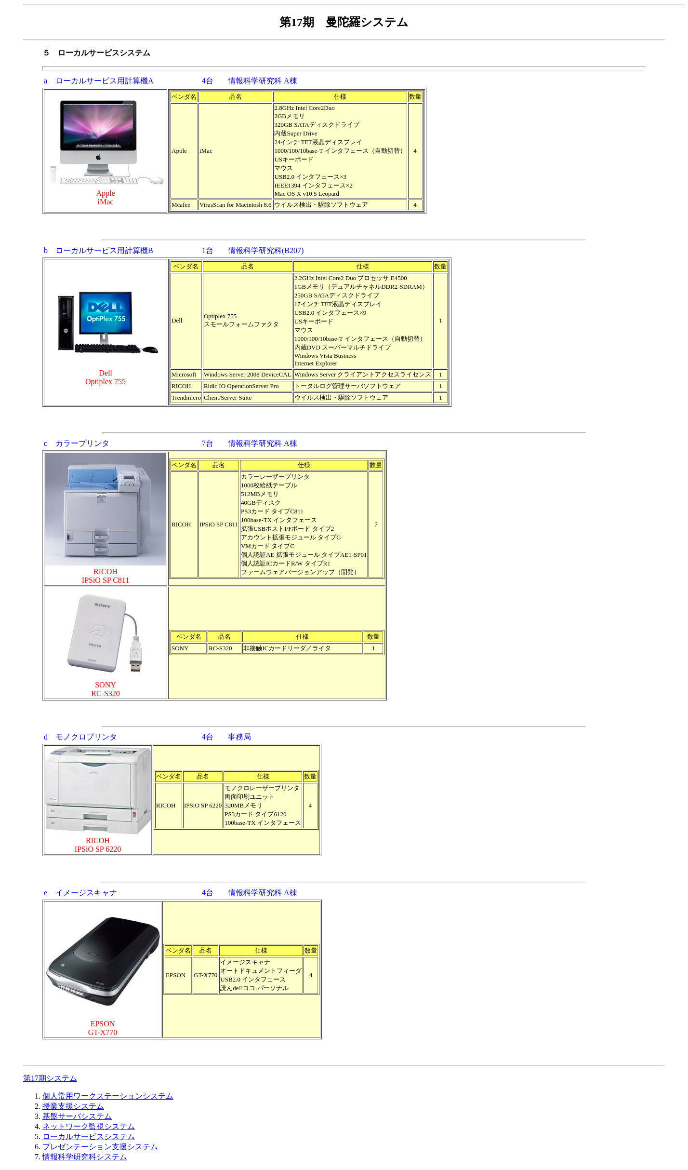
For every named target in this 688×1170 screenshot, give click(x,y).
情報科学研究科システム (84, 1157)
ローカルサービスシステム (88, 1136)
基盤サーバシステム (77, 1116)
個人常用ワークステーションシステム (107, 1096)
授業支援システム (73, 1106)
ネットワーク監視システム (88, 1126)
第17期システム (50, 1078)
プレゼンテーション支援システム (100, 1147)
